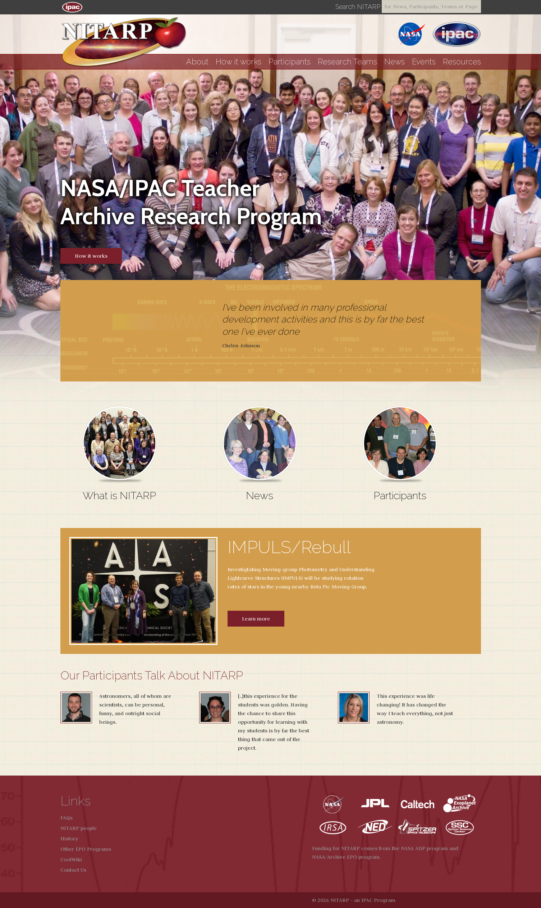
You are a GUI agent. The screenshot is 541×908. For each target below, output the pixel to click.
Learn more (256, 618)
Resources (462, 61)
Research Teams (347, 61)
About (197, 61)
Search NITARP (357, 6)
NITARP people (78, 828)
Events (424, 61)
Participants (290, 61)
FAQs (66, 817)
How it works (238, 61)
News (394, 61)
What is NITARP (119, 495)
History (69, 838)
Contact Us (73, 870)
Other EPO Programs (85, 849)
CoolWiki (71, 859)
